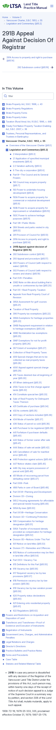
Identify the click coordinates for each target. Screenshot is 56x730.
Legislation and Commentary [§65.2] (24, 23)
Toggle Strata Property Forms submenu (3, 113)
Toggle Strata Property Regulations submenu (3, 109)
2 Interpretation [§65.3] (24, 154)
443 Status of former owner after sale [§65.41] (31, 441)
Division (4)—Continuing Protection (30, 517)
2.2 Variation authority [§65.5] (27, 166)
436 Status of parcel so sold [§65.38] (31, 423)
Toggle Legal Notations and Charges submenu (3, 642)
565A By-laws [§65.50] (24, 508)
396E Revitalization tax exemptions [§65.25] (30, 334)
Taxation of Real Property (25, 309)
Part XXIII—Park (20, 483)
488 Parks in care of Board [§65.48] (31, 487)
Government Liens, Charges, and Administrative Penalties (29, 636)
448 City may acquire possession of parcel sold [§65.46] (31, 470)
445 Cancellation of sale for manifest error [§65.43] (31, 453)
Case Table (11, 659)
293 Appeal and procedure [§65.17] (30, 258)
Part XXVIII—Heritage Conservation (30, 512)
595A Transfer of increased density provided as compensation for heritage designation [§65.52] (32, 531)
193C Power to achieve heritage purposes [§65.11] (29, 217)
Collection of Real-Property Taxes (30, 352)
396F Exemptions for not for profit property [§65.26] (29, 342)
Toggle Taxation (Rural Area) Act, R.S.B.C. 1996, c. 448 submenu (3, 122)
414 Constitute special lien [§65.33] (30, 394)
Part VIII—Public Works (24, 223)
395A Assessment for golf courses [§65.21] (30, 303)
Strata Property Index (16, 117)
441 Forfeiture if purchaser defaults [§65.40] (30, 434)
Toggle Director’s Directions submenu (3, 646)
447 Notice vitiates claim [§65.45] (29, 463)
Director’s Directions (16, 646)
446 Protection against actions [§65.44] (32, 459)
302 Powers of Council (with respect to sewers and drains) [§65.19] (32, 272)
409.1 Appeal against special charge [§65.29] (31, 369)
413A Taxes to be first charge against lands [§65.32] (31, 388)
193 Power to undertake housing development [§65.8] (29, 191)
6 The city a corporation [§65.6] (29, 170)
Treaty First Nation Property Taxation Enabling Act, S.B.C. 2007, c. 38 (28, 127)
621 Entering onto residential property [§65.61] (31, 605)
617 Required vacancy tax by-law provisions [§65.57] (29, 575)
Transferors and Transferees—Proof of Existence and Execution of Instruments (25, 624)
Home (5, 17)
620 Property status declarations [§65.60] (29, 597)
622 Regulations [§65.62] (25, 610)
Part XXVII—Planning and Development (32, 492)
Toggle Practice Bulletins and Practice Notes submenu (3, 651)
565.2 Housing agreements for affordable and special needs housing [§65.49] (33, 502)
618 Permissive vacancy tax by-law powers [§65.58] (30, 582)
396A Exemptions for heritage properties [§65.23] (33, 319)
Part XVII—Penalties (22, 278)
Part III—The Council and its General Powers (30, 176)
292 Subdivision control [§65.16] (33, 67)
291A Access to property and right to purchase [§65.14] (29, 59)
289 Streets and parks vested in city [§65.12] (31, 229)
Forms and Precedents (17, 655)
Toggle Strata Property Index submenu (3, 117)
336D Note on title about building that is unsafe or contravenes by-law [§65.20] (32, 284)
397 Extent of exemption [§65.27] (29, 348)
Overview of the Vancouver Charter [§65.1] (30, 145)
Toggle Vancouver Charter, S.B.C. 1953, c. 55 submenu (3, 141)
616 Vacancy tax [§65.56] (25, 568)
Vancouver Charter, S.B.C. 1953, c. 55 (24, 20)
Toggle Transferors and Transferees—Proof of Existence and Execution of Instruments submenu (3, 623)
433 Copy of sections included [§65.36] (32, 415)
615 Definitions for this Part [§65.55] (30, 564)
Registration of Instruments (19, 630)
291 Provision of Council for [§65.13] (30, 235)
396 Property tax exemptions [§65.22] (32, 313)
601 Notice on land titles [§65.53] (29, 543)
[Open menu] (52, 6)
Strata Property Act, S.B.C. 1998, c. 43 (24, 104)
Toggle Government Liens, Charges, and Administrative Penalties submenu (3, 634)
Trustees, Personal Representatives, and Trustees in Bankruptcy (26, 135)
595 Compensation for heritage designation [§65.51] (28, 523)
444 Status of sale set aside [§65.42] (31, 447)
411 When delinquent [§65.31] (27, 382)
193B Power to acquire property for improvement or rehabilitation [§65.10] (31, 209)
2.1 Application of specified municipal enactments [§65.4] (31, 160)
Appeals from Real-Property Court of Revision (31, 296)
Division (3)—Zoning (23, 496)
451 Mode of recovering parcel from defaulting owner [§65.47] (31, 477)
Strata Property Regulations (19, 108)
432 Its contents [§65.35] (25, 410)
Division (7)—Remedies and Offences (31, 548)
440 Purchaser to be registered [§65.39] (33, 428)
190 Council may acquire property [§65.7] (29, 184)
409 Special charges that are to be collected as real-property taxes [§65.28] (30, 360)
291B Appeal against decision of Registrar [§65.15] (30, 248)
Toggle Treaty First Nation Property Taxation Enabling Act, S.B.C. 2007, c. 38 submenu (3, 126)
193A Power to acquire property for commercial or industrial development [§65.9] (31, 200)
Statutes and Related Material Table (23, 663)
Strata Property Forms (16, 113)
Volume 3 (16, 17)
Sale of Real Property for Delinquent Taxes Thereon (31, 400)
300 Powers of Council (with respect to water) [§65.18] (32, 264)
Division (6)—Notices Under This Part (31, 539)
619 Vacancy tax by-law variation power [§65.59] (32, 590)
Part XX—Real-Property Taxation (29, 290)
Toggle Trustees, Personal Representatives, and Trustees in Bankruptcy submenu (3, 133)
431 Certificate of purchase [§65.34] (31, 406)
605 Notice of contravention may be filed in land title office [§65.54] (33, 554)
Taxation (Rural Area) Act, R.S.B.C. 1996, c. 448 (29, 121)
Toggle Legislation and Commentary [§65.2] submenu (7, 150)
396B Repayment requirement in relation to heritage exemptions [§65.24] (33, 327)
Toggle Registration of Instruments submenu (3, 630)
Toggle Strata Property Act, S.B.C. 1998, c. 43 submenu (3, 104)
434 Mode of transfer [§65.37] (28, 419)
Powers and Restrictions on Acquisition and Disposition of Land (27, 616)
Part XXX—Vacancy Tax (25, 560)
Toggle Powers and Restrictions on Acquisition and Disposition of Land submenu (3, 615)
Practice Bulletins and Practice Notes (24, 650)
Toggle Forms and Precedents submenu (3, 655)
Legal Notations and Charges (20, 642)
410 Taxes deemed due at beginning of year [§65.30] (32, 376)
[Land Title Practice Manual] (25, 6)
